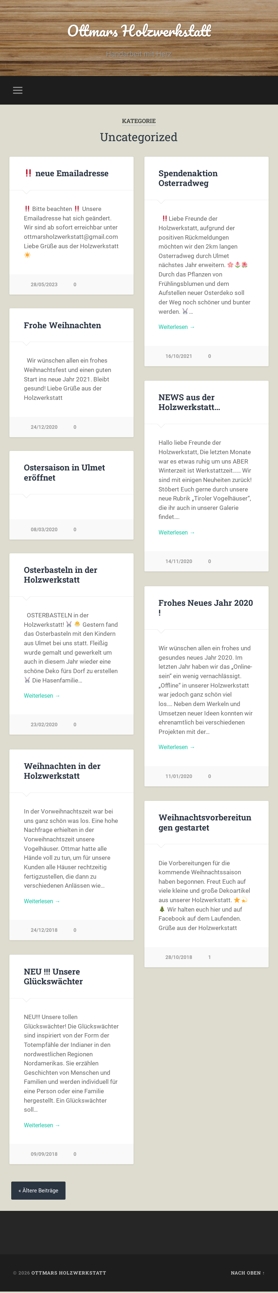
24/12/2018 (44, 932)
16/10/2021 (178, 358)
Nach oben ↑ (248, 1274)
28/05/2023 (44, 286)
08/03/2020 (44, 530)
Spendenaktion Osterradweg (188, 179)
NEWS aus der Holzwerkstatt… (189, 403)
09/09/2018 (44, 1156)
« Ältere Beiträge (39, 1191)
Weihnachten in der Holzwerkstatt (62, 771)
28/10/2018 (178, 958)
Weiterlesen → (178, 328)
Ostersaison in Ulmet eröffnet (64, 473)
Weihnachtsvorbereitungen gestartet (205, 823)
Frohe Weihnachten (62, 325)
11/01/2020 (178, 778)
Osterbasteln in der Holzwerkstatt (60, 575)
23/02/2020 (44, 726)
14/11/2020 (178, 563)
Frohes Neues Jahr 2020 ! (205, 608)
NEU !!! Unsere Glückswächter (53, 977)
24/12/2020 (44, 428)
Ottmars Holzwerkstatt (139, 31)
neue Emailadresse (66, 174)
